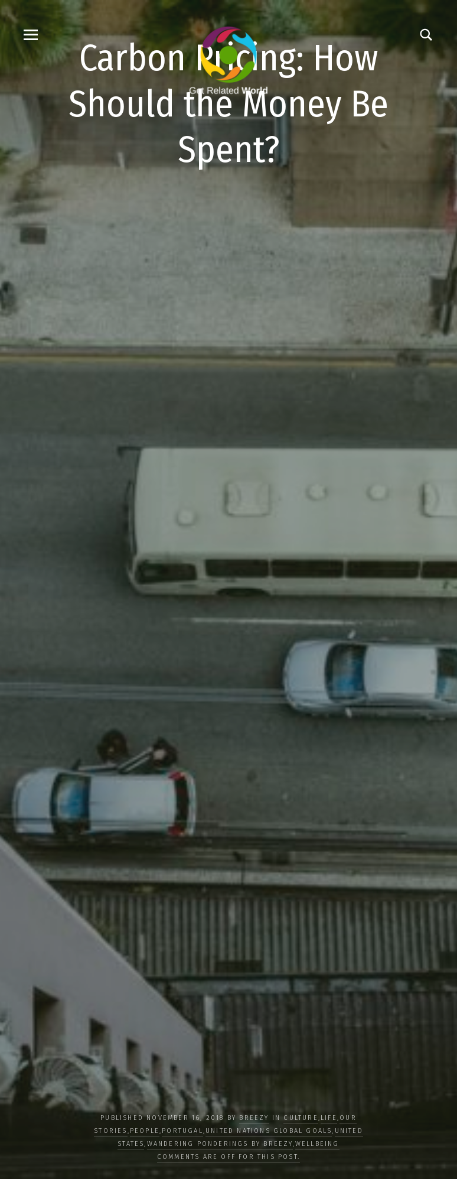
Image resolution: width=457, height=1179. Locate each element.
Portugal (182, 1131)
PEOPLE (144, 1131)
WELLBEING (317, 1144)
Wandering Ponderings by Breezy (220, 1144)
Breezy (254, 1118)
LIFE (329, 1118)
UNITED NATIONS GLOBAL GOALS (268, 1131)
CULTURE (300, 1118)
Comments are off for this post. (228, 1157)
